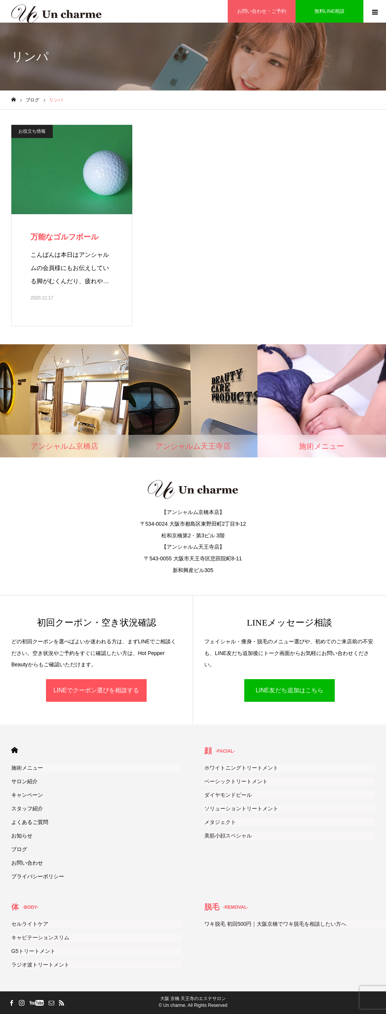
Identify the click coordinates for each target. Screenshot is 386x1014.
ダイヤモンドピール (228, 795)
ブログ (19, 849)
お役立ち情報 (32, 131)
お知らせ (21, 836)
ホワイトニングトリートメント (241, 768)
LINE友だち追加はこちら (289, 690)
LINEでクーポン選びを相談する (96, 690)
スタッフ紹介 (27, 808)
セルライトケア (29, 924)
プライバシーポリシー (37, 876)
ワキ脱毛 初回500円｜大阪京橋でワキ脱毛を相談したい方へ (275, 924)
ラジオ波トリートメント (40, 965)
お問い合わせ (27, 863)
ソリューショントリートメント (241, 808)
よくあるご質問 (29, 822)
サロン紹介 (24, 781)
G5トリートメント (33, 951)
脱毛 (226, 907)
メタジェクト (220, 822)
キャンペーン (27, 795)
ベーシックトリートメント (236, 781)
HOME (14, 750)
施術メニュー (27, 768)
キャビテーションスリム (40, 937)
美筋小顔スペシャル (228, 836)
